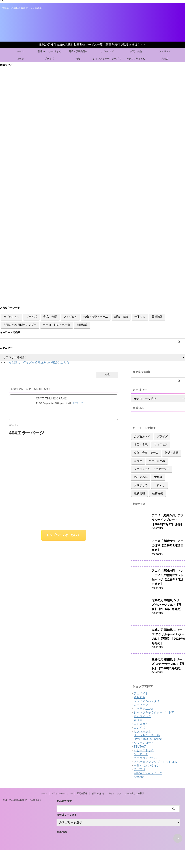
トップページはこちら (62, 534)
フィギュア (165, 51)
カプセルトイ (107, 51)
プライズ (49, 58)
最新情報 (157, 316)
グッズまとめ (157, 460)
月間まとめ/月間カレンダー (19, 324)
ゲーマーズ (141, 746)
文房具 (158, 477)
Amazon (139, 769)
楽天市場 (139, 761)
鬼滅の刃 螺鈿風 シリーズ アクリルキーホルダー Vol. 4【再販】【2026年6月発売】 (168, 629)
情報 (78, 58)
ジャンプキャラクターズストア (154, 704)
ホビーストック (144, 742)
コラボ (20, 58)
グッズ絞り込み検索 (134, 785)
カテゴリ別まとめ (135, 58)
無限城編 (82, 324)
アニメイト (141, 685)
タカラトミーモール (147, 727)
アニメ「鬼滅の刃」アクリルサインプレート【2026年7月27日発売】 (168, 519)
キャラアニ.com (144, 700)
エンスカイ (141, 715)
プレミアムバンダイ (147, 693)
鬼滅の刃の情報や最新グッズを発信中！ (22, 792)
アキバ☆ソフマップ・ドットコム (155, 753)
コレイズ (139, 719)
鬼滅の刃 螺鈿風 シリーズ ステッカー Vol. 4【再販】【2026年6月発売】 (168, 655)
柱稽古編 (157, 493)
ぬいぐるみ (141, 477)
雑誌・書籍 (121, 316)
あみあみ (139, 689)
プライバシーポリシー (62, 785)
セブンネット (142, 723)
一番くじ (139, 316)
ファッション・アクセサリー (151, 468)
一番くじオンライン (147, 757)
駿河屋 (138, 712)
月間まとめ (141, 485)
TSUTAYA (140, 738)
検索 (107, 374)
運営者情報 (82, 785)
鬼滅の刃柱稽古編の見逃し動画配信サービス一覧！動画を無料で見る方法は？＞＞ (92, 44)
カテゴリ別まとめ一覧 (56, 324)
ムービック (141, 696)
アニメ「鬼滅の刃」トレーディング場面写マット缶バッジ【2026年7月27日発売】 (168, 574)
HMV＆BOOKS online (148, 731)
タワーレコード (144, 734)
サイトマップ (114, 785)
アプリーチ (77, 403)
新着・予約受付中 (78, 51)
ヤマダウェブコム (145, 750)
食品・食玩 (50, 316)
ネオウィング (142, 708)
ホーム (20, 51)
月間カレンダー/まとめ (49, 51)
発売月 (164, 58)
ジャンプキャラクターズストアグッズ (107, 59)
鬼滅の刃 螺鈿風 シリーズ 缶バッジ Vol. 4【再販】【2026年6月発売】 (168, 600)
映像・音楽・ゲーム (95, 316)
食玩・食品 (136, 51)
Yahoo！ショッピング (148, 765)
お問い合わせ (97, 785)
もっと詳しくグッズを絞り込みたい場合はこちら (37, 362)
